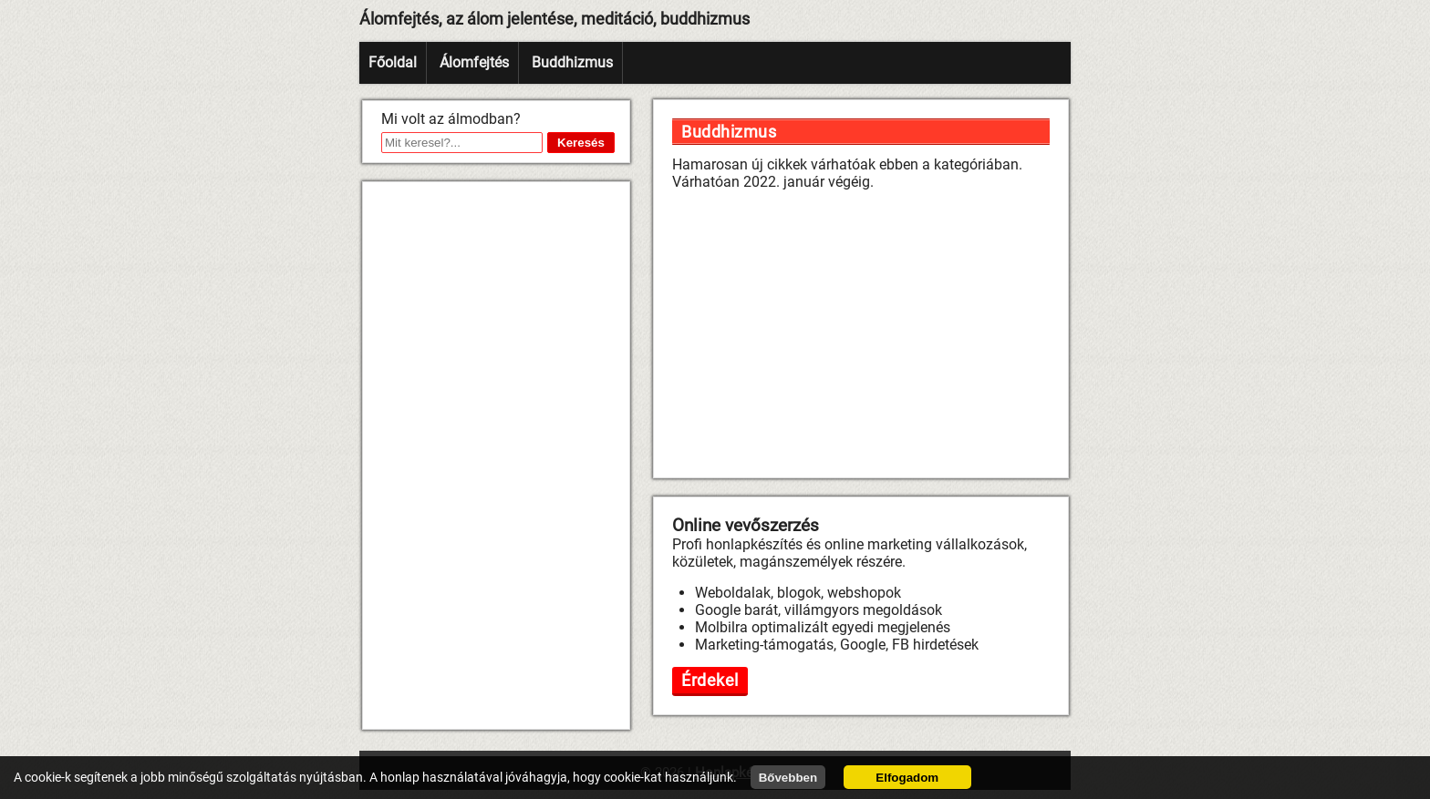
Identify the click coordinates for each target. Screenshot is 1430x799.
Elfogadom (907, 777)
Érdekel (710, 680)
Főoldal (392, 62)
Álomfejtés (474, 62)
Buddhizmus (572, 62)
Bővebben (788, 777)
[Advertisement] (496, 455)
